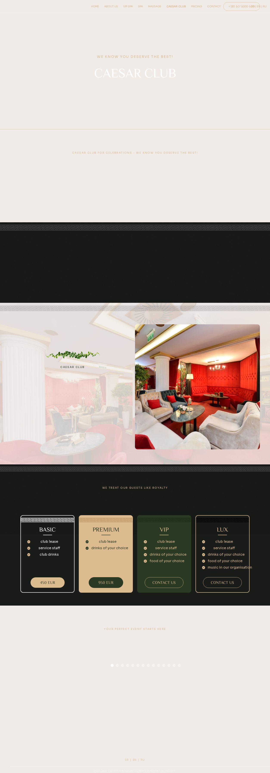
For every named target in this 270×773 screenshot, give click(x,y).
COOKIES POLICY (229, 729)
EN (134, 759)
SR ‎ (253, 6)
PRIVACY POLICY (228, 724)
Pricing (41, 734)
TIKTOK (166, 734)
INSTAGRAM (166, 724)
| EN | (258, 6)
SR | (128, 759)
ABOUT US (41, 724)
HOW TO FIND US (41, 729)
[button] (112, 665)
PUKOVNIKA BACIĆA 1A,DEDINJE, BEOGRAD (103, 726)
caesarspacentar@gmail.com (104, 738)
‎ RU (264, 6)
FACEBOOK (166, 729)
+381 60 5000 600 (104, 733)
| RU (141, 759)
